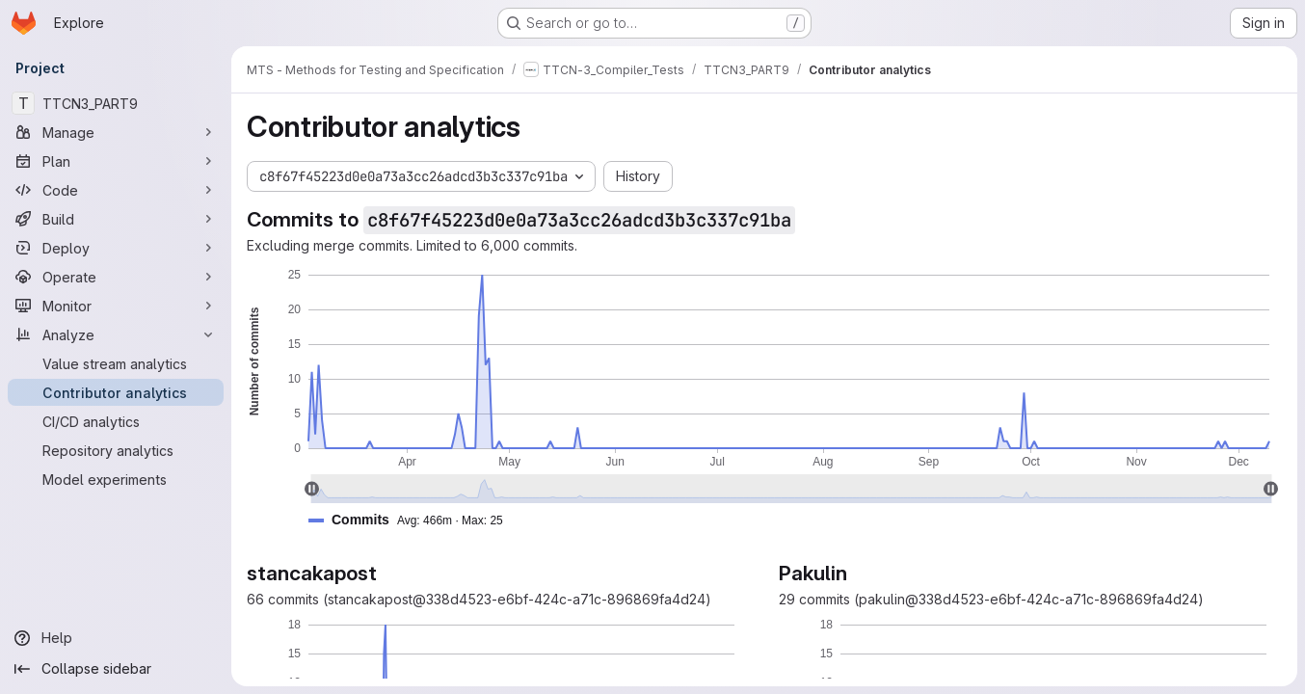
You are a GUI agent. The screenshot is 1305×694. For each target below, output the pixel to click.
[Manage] (116, 132)
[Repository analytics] (116, 450)
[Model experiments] (116, 479)
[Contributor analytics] (116, 392)
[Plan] (116, 160)
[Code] (116, 189)
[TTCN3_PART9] (116, 103)
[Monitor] (116, 305)
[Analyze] (116, 334)
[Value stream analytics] (116, 363)
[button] (413, 520)
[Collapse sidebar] (116, 668)
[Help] (116, 638)
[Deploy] (116, 247)
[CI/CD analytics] (116, 421)
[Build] (116, 218)
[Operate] (116, 276)
